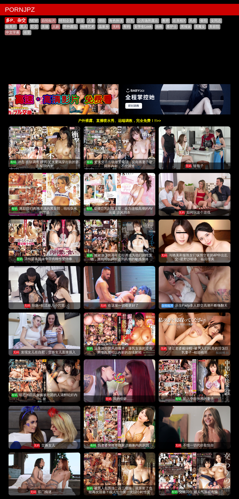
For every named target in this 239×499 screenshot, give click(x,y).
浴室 (26, 32)
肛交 (34, 26)
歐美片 (11, 26)
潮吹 (101, 20)
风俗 (192, 20)
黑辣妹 (186, 26)
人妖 (55, 26)
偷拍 (203, 20)
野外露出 (70, 26)
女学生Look (143, 26)
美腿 (45, 26)
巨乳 (130, 20)
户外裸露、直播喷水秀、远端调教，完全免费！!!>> (119, 121)
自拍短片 (48, 20)
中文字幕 (12, 32)
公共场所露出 (148, 20)
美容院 (214, 26)
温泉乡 (103, 26)
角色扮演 (116, 20)
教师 (165, 20)
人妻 (91, 20)
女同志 (216, 20)
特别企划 (66, 20)
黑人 (23, 26)
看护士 (172, 26)
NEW (34, 20)
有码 (126, 26)
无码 (116, 26)
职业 (80, 20)
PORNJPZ (20, 9)
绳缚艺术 (87, 26)
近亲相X (179, 20)
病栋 (159, 26)
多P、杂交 (16, 20)
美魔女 (200, 26)
